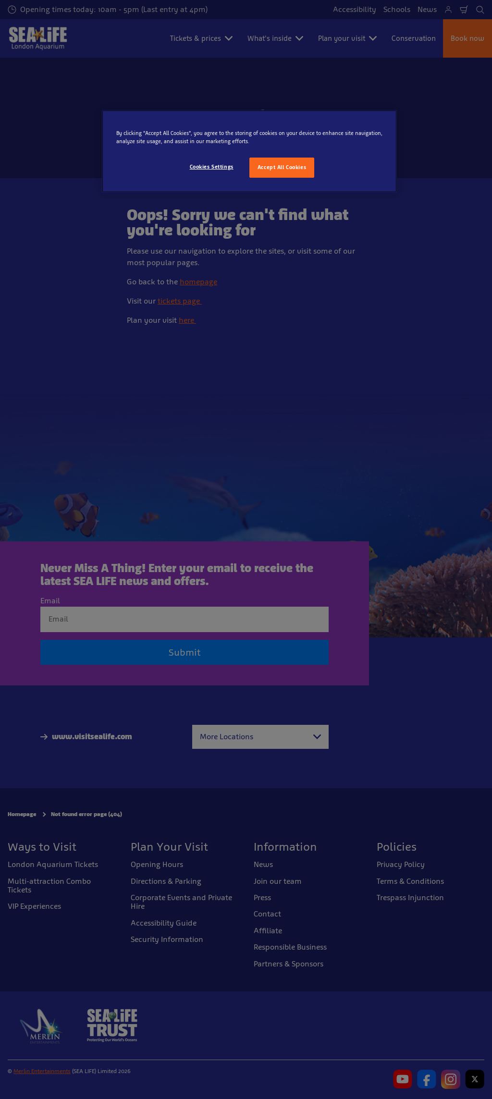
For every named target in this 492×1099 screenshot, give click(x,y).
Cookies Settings (212, 166)
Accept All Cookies (282, 167)
